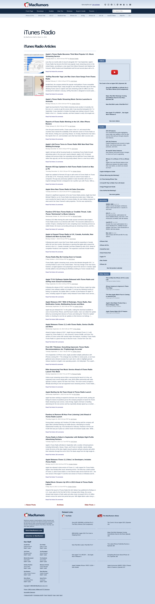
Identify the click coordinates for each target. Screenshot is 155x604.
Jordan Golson (76, 103)
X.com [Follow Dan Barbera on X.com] (29, 574)
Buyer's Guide (81, 11)
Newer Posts (30, 505)
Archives (60, 505)
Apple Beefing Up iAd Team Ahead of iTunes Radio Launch (69, 392)
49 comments (59, 139)
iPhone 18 (92, 15)
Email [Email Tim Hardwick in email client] (41, 561)
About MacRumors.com (34, 530)
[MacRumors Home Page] (36, 5)
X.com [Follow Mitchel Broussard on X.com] (29, 561)
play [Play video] (114, 72)
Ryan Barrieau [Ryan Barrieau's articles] (43, 571)
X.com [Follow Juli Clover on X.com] (29, 554)
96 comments (59, 71)
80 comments (59, 364)
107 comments (59, 229)
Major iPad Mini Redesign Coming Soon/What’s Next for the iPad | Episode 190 (116, 97)
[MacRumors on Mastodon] (118, 5)
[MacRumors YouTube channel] (121, 5)
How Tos (60, 11)
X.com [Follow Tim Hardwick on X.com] (45, 561)
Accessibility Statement (29, 592)
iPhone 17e (73, 15)
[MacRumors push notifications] (124, 5)
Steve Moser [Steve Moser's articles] (27, 578)
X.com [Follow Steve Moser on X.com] (29, 581)
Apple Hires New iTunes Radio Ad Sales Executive (66, 189)
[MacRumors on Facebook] (112, 5)
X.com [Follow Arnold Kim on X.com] (29, 547)
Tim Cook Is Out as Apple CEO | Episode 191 (113, 83)
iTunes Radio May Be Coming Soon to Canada (64, 257)
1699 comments (60, 319)
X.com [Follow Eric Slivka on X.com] (45, 547)
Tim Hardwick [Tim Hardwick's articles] (43, 558)
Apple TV (103, 256)
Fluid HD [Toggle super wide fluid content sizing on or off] (50, 595)
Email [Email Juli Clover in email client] (25, 554)
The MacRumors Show (111, 515)
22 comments (59, 387)
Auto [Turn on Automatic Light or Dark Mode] (54, 595)
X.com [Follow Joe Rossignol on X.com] (45, 554)
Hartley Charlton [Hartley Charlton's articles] (28, 564)
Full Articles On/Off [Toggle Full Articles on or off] (38, 595)
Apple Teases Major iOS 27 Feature (116, 311)
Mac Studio (103, 260)
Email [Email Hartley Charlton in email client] (25, 567)
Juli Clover (74, 81)
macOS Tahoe (111, 15)
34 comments (59, 407)
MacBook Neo (62, 15)
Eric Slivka (77, 329)
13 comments (59, 161)
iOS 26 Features (111, 131)
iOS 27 (51, 15)
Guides (51, 11)
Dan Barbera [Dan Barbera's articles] (27, 571)
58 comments (59, 116)
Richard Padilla (74, 58)
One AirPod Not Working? (108, 190)
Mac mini (109, 233)
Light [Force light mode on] (57, 595)
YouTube (68, 515)
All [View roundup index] (130, 15)
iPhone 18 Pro (30, 15)
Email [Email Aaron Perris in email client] (41, 581)
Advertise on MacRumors (34, 536)
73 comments (59, 477)
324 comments (59, 342)
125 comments (59, 272)
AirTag (83, 15)
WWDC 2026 (109, 204)
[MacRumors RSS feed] (127, 5)
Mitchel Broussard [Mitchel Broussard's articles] (28, 558)
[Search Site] (121, 11)
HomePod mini (104, 249)
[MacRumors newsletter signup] (130, 5)
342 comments (59, 297)
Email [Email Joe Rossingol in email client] (41, 554)
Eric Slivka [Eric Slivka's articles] (42, 544)
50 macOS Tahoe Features (114, 150)
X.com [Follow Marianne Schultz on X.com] (45, 567)
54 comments (59, 94)
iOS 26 (101, 15)
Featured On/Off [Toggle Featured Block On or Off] (28, 595)
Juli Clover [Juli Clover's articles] (26, 551)
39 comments (59, 252)
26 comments (59, 184)
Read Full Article (50, 71)
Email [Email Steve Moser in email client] (25, 581)
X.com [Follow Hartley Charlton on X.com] (29, 567)
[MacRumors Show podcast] (105, 5)
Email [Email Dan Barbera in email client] (25, 574)
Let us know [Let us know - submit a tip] (96, 4)
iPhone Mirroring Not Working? (109, 175)
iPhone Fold (41, 15)
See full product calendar (114, 268)
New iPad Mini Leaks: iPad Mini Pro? (117, 104)
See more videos (114, 121)
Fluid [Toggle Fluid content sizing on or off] (45, 595)
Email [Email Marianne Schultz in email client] (41, 567)
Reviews (69, 11)
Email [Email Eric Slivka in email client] (41, 547)
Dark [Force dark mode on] (61, 595)
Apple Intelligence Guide (107, 171)
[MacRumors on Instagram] (108, 5)
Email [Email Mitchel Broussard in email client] (25, 561)
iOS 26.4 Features (111, 141)
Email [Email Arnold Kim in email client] (25, 547)
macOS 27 (109, 222)
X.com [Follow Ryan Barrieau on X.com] (45, 574)
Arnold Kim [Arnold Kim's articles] (27, 544)
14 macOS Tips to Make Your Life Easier (112, 183)
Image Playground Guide (107, 187)
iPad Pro (122, 15)
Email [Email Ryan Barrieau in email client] (41, 574)
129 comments (59, 432)
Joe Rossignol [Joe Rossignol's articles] (43, 551)
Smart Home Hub (105, 253)
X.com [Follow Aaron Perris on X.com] (45, 581)
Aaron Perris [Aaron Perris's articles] (43, 578)
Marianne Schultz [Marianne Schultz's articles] (44, 564)
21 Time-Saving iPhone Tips (108, 179)
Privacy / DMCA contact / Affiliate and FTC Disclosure (37, 589)
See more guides (114, 194)
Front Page (29, 11)
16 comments (59, 204)
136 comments (59, 454)
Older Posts (90, 505)
